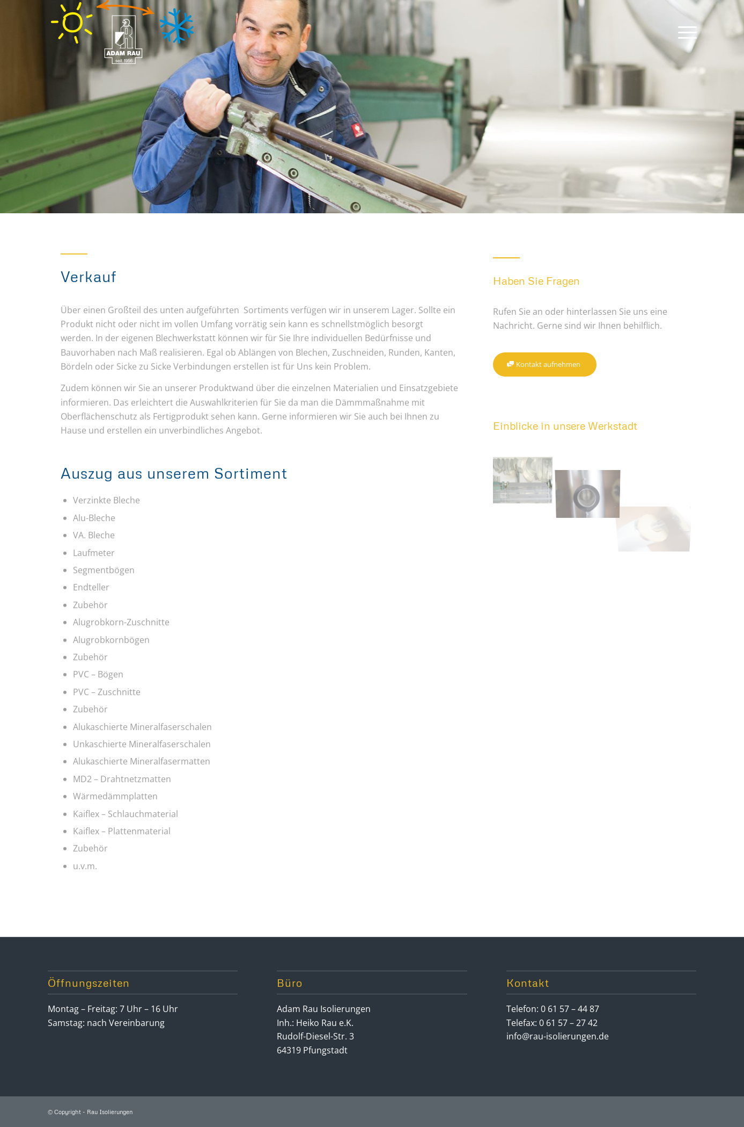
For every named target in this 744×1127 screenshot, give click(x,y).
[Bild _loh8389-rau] (592, 476)
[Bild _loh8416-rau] (526, 476)
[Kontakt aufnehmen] (544, 364)
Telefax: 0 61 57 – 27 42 (552, 1023)
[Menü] (684, 32)
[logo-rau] (123, 32)
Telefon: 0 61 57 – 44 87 (552, 1009)
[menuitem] (684, 32)
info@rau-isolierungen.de (557, 1036)
